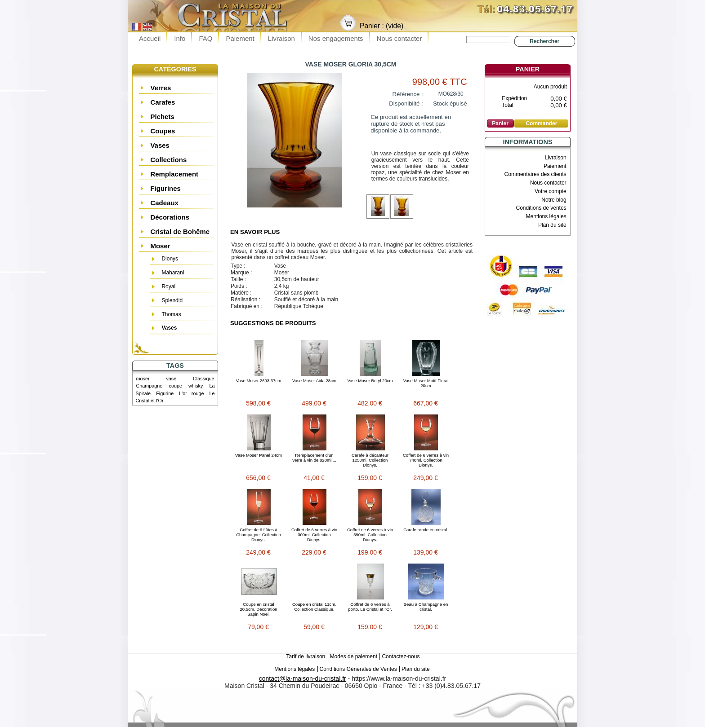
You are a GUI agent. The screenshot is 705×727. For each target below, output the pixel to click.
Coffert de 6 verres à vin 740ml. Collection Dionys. (426, 460)
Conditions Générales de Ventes (358, 669)
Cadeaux (164, 203)
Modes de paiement (353, 656)
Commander (541, 123)
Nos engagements (335, 38)
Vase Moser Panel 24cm (258, 455)
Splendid (172, 300)
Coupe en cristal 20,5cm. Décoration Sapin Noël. (258, 609)
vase (171, 378)
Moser (160, 246)
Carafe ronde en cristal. (425, 529)
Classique (203, 378)
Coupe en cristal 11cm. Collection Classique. (314, 607)
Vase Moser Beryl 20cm (370, 380)
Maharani (172, 272)
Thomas (171, 314)
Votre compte (551, 191)
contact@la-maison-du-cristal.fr (302, 678)
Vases (160, 145)
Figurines (165, 188)
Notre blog (553, 200)
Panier (528, 69)
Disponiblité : (406, 103)
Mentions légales (546, 216)
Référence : (408, 94)
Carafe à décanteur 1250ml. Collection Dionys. (370, 460)
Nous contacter (399, 38)
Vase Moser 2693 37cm (258, 380)
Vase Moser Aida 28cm (314, 380)
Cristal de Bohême (180, 231)
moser (143, 378)
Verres (160, 88)
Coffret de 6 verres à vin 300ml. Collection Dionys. (314, 534)
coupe (175, 385)
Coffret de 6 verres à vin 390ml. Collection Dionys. (370, 534)
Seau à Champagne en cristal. (426, 607)
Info (179, 38)
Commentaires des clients (535, 174)
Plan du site (552, 225)
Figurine (165, 393)
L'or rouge (191, 393)
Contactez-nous (400, 656)
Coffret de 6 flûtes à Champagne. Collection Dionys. (258, 534)
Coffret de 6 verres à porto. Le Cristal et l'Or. (370, 607)
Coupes (162, 131)
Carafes (162, 102)
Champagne (149, 385)
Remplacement (174, 174)
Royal (168, 286)
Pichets (162, 116)
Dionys (169, 259)
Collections (168, 159)
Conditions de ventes (541, 208)
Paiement (240, 38)
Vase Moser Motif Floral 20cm (426, 383)
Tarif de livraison (306, 656)
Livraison (281, 38)
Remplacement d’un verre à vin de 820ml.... (314, 458)
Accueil (150, 38)
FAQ (205, 38)
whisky (195, 385)
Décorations (169, 217)
